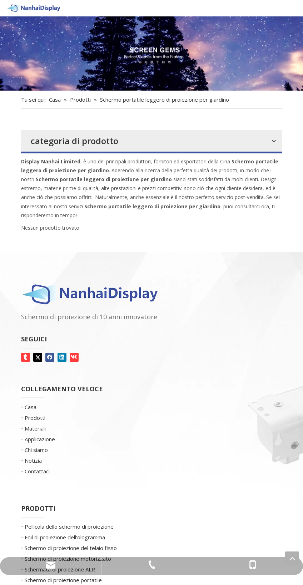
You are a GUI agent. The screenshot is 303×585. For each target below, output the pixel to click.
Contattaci (37, 471)
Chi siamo (36, 449)
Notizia (33, 460)
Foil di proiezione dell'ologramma (65, 537)
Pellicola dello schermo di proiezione (69, 526)
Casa (30, 407)
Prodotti (35, 417)
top (292, 558)
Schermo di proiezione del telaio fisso (71, 547)
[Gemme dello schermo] (151, 53)
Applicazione (40, 439)
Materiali (35, 428)
